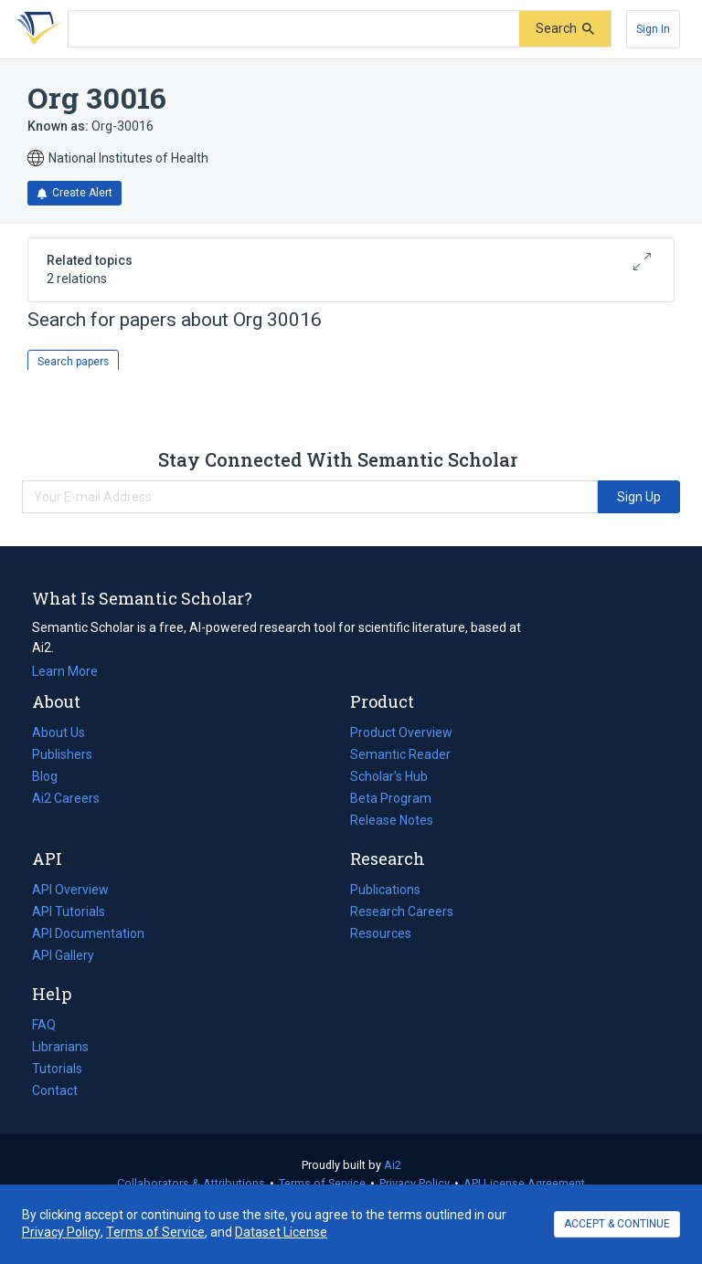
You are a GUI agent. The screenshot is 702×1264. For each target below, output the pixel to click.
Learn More (65, 671)
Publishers (62, 754)
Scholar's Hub (389, 776)
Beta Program (390, 798)
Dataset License (281, 1232)
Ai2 (392, 1165)
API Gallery (63, 955)
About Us (58, 732)
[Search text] (294, 29)
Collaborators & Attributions (191, 1183)
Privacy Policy (414, 1183)
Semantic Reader (400, 754)
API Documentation (88, 933)
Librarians (60, 1046)
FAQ (44, 1024)
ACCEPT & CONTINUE (617, 1223)
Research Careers (401, 911)
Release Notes (391, 820)
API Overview (70, 889)
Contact (55, 1090)
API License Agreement (524, 1183)
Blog (52, 776)
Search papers (73, 361)
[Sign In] (653, 29)
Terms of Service (322, 1183)
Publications (385, 890)
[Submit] (565, 29)
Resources (380, 933)
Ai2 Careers (66, 798)
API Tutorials (68, 911)
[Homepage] (35, 29)
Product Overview (401, 732)
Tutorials (57, 1068)
